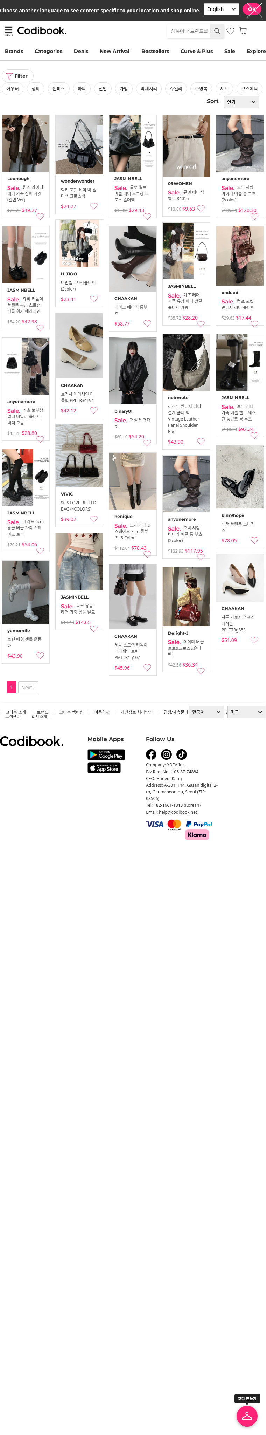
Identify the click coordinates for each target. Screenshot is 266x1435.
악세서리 (149, 89)
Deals (81, 51)
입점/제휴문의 (175, 712)
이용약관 (102, 712)
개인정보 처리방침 (137, 712)
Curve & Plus (197, 51)
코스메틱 (249, 89)
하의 (82, 89)
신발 (103, 89)
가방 (124, 89)
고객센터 (13, 716)
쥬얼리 (176, 89)
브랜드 (42, 712)
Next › (28, 687)
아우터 (12, 89)
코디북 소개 (16, 712)
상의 (35, 89)
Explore (256, 51)
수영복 (201, 89)
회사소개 (39, 716)
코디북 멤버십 (71, 712)
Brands (14, 51)
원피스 (58, 89)
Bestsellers (155, 51)
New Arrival (115, 51)
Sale (229, 51)
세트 (224, 89)
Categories (48, 51)
